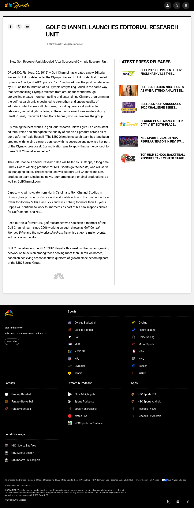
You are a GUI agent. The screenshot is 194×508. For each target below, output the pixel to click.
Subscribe (12, 341)
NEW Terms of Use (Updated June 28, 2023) (112, 480)
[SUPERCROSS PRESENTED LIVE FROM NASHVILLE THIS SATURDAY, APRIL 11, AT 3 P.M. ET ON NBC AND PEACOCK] (128, 73)
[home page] (17, 5)
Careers (31, 480)
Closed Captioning (45, 480)
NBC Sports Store (70, 480)
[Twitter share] (19, 27)
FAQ (58, 480)
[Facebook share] (11, 27)
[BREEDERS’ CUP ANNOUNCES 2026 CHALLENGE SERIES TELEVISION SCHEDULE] (128, 107)
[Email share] (27, 27)
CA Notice (154, 480)
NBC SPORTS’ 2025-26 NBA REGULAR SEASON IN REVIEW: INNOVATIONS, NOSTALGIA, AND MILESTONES (162, 139)
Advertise (21, 480)
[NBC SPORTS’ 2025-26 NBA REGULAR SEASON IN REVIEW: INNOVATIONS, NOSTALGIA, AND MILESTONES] (128, 141)
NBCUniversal (23, 485)
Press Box (85, 480)
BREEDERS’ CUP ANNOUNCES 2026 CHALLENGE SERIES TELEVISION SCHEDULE (160, 105)
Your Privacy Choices (178, 480)
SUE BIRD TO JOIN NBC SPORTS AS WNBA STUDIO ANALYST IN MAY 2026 (162, 88)
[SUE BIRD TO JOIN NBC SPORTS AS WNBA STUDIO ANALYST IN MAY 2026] (128, 90)
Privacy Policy (141, 480)
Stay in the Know (14, 327)
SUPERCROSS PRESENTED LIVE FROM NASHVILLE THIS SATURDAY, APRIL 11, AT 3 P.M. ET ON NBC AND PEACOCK (161, 72)
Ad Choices (10, 480)
